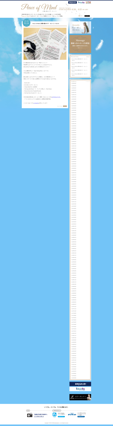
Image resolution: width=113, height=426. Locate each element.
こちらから (36, 103)
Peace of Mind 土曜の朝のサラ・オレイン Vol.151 (46, 23)
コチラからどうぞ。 (56, 97)
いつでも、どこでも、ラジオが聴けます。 (56, 407)
